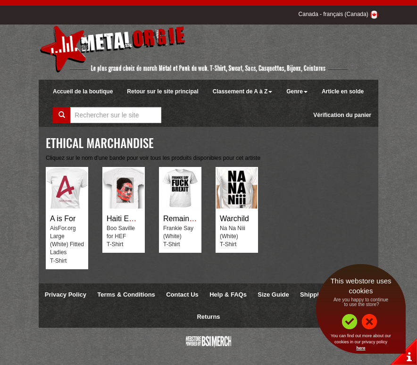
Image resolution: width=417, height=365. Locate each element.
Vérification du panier (342, 115)
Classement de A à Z (242, 91)
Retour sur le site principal (162, 91)
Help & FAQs (228, 294)
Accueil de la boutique (83, 91)
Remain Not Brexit (194, 219)
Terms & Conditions (126, 294)
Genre (297, 91)
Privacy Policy (65, 294)
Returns (208, 316)
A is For (62, 219)
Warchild (234, 219)
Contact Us (182, 294)
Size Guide (273, 294)
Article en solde (343, 91)
